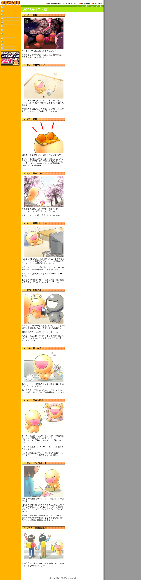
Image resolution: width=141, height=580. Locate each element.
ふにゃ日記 (85, 6)
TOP (77, 6)
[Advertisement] (83, 31)
